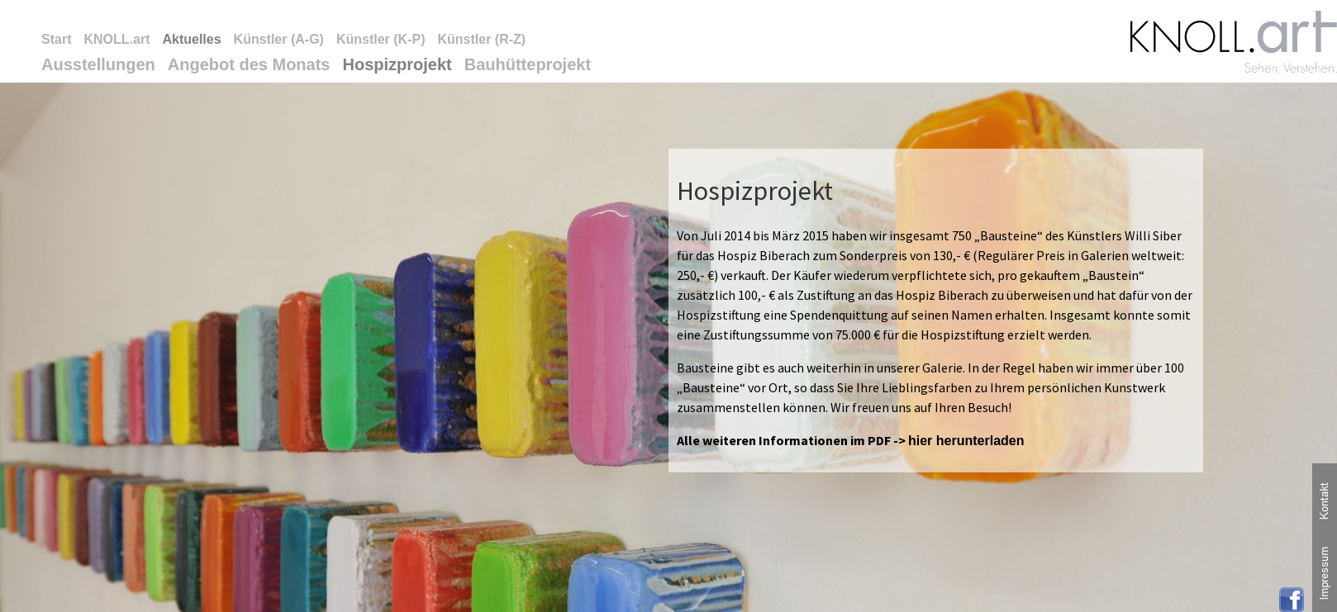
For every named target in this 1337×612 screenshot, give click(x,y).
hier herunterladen (966, 441)
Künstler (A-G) (279, 39)
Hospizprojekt (396, 64)
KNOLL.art (116, 39)
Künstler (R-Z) (481, 39)
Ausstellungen (98, 64)
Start (56, 39)
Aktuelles (191, 39)
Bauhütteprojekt (527, 64)
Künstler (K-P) (381, 39)
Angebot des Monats (249, 64)
